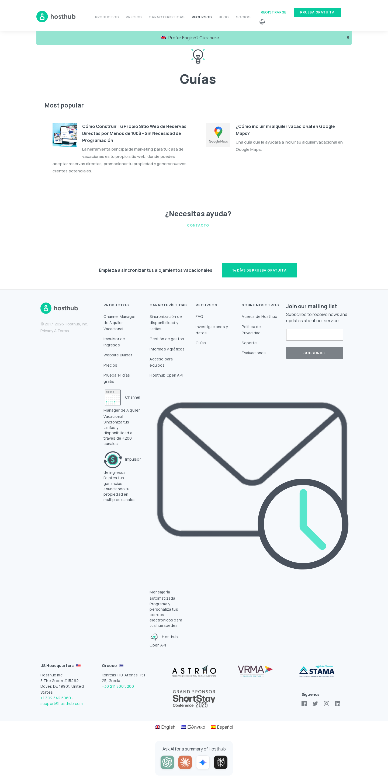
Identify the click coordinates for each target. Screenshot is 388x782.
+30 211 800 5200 (118, 686)
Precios (134, 17)
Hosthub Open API (166, 375)
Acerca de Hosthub (259, 316)
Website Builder (117, 354)
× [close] (348, 37)
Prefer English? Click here (190, 38)
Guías (201, 342)
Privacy (46, 330)
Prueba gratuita (317, 12)
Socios (243, 17)
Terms (63, 330)
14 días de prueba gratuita (260, 270)
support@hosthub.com (61, 703)
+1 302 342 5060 (55, 697)
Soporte (249, 342)
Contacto (198, 225)
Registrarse (273, 12)
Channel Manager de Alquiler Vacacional (119, 322)
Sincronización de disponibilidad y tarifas (166, 322)
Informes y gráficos (167, 349)
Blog (224, 17)
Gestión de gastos (167, 338)
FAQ (199, 316)
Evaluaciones (254, 352)
